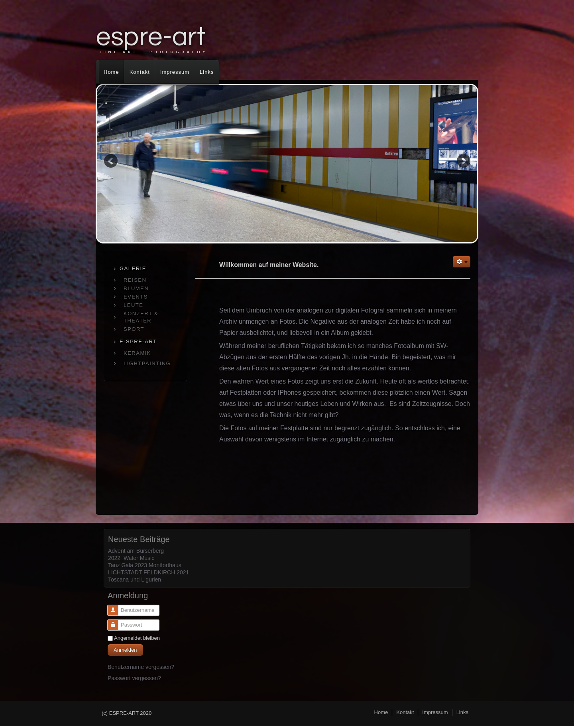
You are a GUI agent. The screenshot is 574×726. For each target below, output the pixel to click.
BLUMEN (136, 288)
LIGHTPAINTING (147, 363)
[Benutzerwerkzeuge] (461, 261)
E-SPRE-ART (138, 341)
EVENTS (136, 297)
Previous (111, 161)
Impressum (174, 72)
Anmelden (125, 650)
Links (207, 72)
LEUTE (133, 305)
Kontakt (140, 72)
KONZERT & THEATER (141, 317)
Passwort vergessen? (134, 678)
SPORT (134, 329)
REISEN (135, 280)
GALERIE (133, 268)
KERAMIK (137, 353)
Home (111, 72)
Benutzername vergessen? (141, 667)
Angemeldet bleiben (137, 638)
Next (463, 161)
